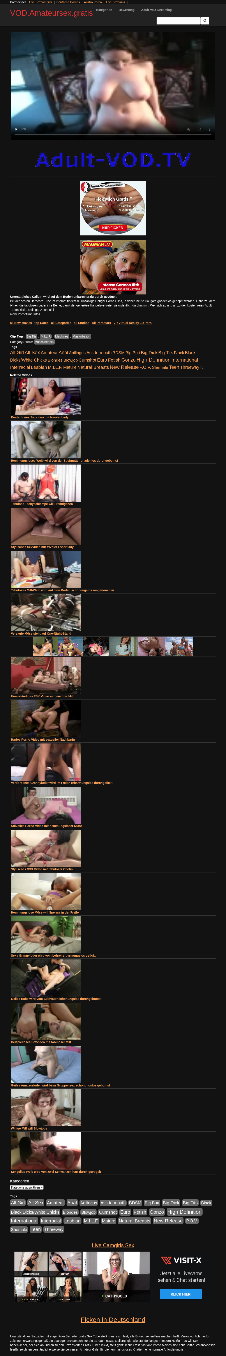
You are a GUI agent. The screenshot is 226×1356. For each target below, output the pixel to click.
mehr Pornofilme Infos (25, 314)
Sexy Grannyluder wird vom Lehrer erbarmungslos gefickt (53, 955)
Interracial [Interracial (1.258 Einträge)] (20, 367)
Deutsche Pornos (68, 2)
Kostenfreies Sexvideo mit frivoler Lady (40, 417)
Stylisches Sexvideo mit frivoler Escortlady (42, 547)
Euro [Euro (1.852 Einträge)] (102, 360)
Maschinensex (44, 342)
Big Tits (31, 336)
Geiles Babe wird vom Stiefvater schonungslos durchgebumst (56, 999)
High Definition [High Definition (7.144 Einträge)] (153, 360)
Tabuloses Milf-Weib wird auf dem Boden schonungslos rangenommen (62, 590)
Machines (61, 336)
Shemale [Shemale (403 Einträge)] (160, 367)
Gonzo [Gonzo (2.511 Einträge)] (128, 360)
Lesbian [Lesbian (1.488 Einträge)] (39, 367)
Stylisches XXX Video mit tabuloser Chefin (42, 869)
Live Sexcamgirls (40, 2)
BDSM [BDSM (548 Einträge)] (119, 352)
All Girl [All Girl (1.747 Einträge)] (17, 352)
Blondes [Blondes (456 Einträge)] (55, 360)
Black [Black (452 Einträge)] (179, 352)
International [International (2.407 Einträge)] (184, 360)
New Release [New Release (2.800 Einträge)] (124, 367)
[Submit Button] (205, 20)
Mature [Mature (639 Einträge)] (70, 367)
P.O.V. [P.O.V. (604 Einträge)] (145, 367)
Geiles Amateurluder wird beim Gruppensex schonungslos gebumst (60, 1085)
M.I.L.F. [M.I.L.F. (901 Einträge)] (55, 367)
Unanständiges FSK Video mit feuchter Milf (42, 696)
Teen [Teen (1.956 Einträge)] (174, 367)
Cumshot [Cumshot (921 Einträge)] (87, 360)
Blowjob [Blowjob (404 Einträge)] (71, 360)
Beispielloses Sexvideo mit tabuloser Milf (41, 1042)
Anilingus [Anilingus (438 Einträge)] (77, 352)
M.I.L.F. (46, 336)
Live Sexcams (115, 2)
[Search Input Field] (179, 20)
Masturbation (81, 336)
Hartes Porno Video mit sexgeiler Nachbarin (43, 739)
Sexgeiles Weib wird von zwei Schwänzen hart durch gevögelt (56, 1171)
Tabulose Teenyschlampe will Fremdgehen (42, 504)
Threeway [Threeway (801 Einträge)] (189, 367)
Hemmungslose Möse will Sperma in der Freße (45, 912)
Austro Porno (93, 2)
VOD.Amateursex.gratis (51, 13)
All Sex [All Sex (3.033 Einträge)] (32, 352)
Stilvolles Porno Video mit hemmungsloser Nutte (46, 826)
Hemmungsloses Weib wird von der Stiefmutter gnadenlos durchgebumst (64, 460)
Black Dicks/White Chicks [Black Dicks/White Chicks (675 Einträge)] (35, 1212)
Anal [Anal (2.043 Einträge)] (63, 352)
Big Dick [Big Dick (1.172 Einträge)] (149, 352)
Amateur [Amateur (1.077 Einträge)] (49, 352)
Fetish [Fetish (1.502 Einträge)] (114, 359)
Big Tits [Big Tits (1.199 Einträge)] (165, 352)
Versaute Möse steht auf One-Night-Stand (41, 633)
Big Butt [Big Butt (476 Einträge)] (132, 352)
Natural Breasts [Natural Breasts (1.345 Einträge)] (93, 367)
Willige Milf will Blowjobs (29, 1128)
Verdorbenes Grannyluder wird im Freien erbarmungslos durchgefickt (62, 783)
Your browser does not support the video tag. (113, 86)
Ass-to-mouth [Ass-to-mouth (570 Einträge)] (99, 352)
